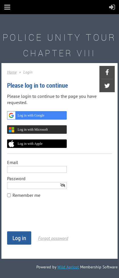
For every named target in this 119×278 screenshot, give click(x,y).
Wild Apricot (68, 267)
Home (11, 72)
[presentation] (50, 217)
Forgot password (53, 238)
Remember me (26, 195)
